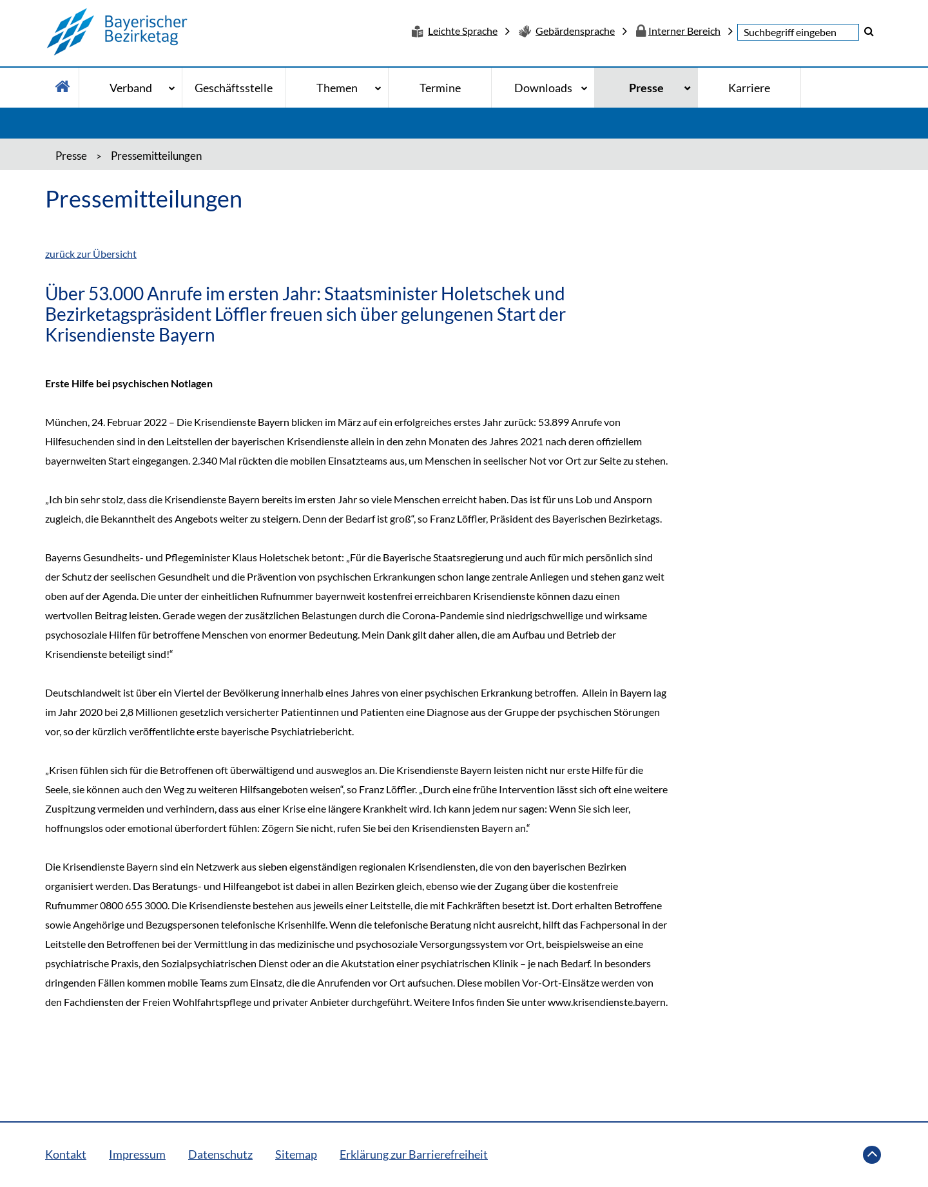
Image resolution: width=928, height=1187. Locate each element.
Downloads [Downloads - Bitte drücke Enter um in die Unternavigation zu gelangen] (543, 88)
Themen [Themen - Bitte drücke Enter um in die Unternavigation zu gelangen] (337, 88)
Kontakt (65, 1154)
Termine (440, 88)
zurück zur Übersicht (91, 253)
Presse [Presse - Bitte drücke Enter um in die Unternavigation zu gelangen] (646, 88)
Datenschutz (220, 1154)
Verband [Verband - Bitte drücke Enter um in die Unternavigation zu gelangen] (131, 88)
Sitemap (296, 1154)
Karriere (749, 88)
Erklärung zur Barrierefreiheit (414, 1154)
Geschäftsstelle (234, 88)
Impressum (137, 1154)
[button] (869, 31)
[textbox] (798, 32)
